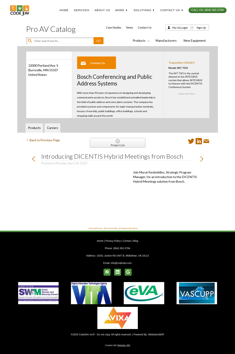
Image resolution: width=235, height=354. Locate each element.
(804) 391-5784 (121, 248)
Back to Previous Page (43, 140)
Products (141, 40)
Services (81, 10)
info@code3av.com (121, 263)
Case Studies (113, 27)
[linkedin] (117, 272)
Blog (135, 240)
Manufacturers (166, 40)
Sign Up (201, 27)
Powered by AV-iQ (129, 228)
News (129, 27)
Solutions (144, 10)
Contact (127, 240)
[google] (128, 272)
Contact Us (145, 27)
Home (63, 10)
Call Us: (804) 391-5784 (207, 10)
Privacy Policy (112, 228)
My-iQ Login (180, 27)
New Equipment (194, 40)
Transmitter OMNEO (181, 62)
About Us (102, 10)
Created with (117, 345)
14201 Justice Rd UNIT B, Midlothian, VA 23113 (123, 255)
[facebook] (107, 272)
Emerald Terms (96, 228)
